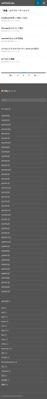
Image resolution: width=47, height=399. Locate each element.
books (3, 321)
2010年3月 (5, 233)
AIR (2, 308)
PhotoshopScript (8, 362)
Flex (2, 335)
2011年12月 (6, 188)
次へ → (37, 75)
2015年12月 (6, 125)
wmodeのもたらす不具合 (12, 38)
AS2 (3, 312)
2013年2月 (5, 161)
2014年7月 (5, 138)
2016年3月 (5, 120)
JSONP (4, 357)
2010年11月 (6, 210)
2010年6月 (5, 224)
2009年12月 (6, 237)
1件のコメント (15, 41)
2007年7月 (5, 282)
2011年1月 (5, 206)
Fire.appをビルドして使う (12, 28)
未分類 (4, 380)
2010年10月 (6, 215)
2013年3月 (5, 156)
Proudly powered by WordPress (12, 396)
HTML (3, 344)
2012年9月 (5, 174)
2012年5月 (5, 183)
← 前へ (10, 75)
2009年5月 (5, 264)
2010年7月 (5, 219)
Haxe (3, 339)
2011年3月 (5, 201)
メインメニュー (44, 3)
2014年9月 (5, 134)
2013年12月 (6, 143)
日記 (3, 375)
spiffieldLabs (8, 3)
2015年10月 (6, 129)
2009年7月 (5, 255)
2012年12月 (6, 170)
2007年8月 (5, 278)
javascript (5, 348)
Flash (3, 330)
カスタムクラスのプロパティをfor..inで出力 (20, 48)
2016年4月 (5, 116)
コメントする (14, 21)
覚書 (3, 384)
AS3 (3, 317)
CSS (3, 326)
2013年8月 (5, 147)
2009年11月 (6, 242)
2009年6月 (5, 260)
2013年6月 (5, 152)
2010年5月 (5, 228)
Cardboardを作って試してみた (14, 18)
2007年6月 (5, 287)
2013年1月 (5, 165)
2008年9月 (5, 273)
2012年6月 (5, 179)
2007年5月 (5, 291)
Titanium (4, 371)
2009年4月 (5, 269)
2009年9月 (5, 246)
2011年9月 (5, 192)
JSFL (3, 353)
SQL (3, 366)
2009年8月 (5, 251)
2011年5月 (5, 197)
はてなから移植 (7, 59)
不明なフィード (9, 91)
